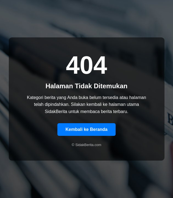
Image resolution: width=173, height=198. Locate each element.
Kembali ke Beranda (87, 129)
